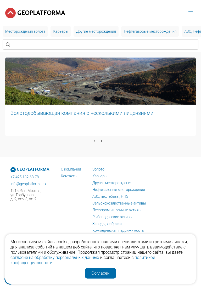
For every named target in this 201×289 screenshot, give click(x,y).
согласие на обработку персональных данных (54, 257)
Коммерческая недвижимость (118, 230)
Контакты (69, 176)
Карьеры (99, 176)
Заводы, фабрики (107, 224)
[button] (43, 148)
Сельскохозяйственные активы (119, 203)
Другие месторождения (112, 183)
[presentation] (94, 140)
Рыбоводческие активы (112, 217)
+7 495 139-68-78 (24, 177)
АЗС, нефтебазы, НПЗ (110, 196)
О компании (71, 169)
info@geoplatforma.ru (28, 184)
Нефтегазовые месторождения (118, 190)
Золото (98, 169)
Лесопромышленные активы (116, 210)
